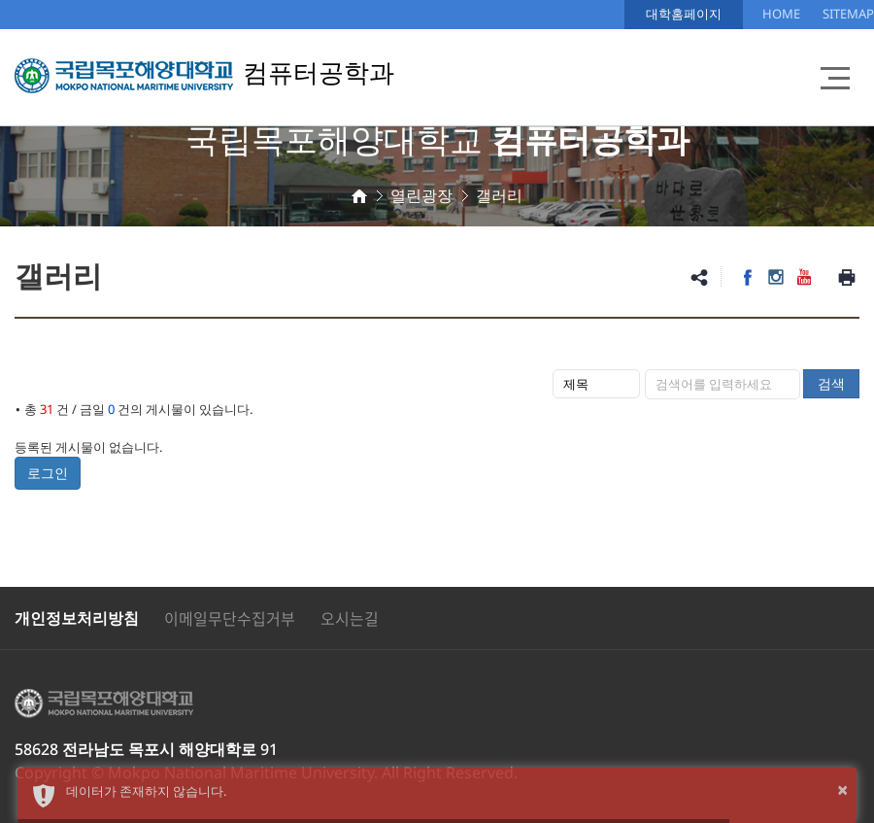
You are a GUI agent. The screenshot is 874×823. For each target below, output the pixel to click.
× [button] (842, 789)
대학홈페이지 (684, 13)
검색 (831, 383)
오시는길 (349, 618)
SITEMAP (848, 13)
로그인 (47, 472)
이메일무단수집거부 (229, 618)
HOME (781, 13)
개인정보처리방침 (77, 618)
